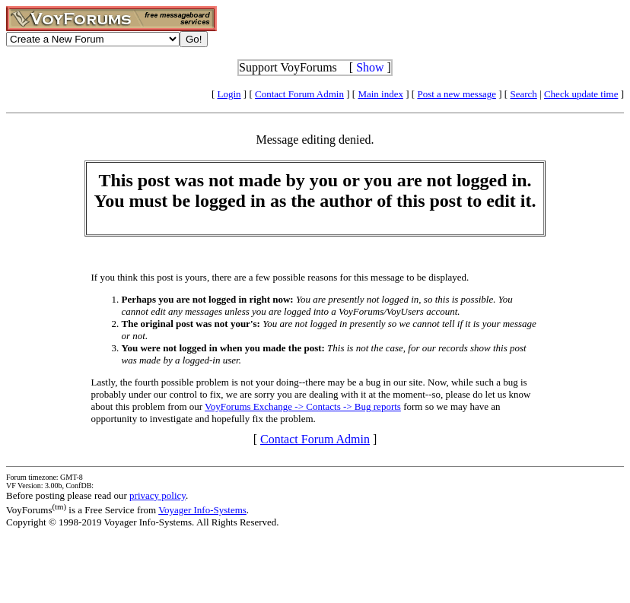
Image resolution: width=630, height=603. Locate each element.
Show (369, 67)
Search (523, 94)
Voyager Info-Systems (202, 510)
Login (229, 94)
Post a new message (456, 94)
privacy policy (157, 495)
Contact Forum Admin (299, 94)
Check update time (581, 94)
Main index (380, 94)
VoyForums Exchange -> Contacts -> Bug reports (303, 406)
